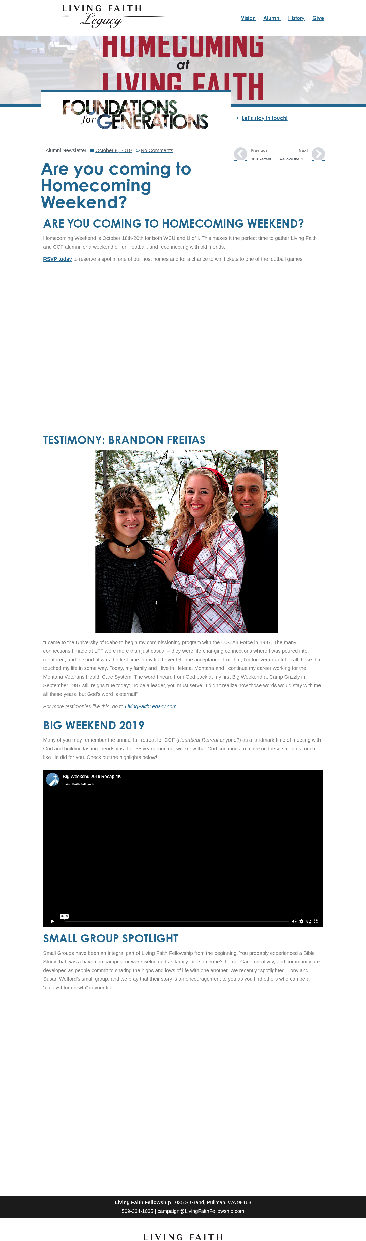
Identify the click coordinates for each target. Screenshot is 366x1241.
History (296, 18)
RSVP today (57, 259)
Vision (248, 18)
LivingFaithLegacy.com (150, 706)
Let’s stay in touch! (265, 118)
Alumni (272, 18)
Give (318, 18)
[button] (278, 118)
